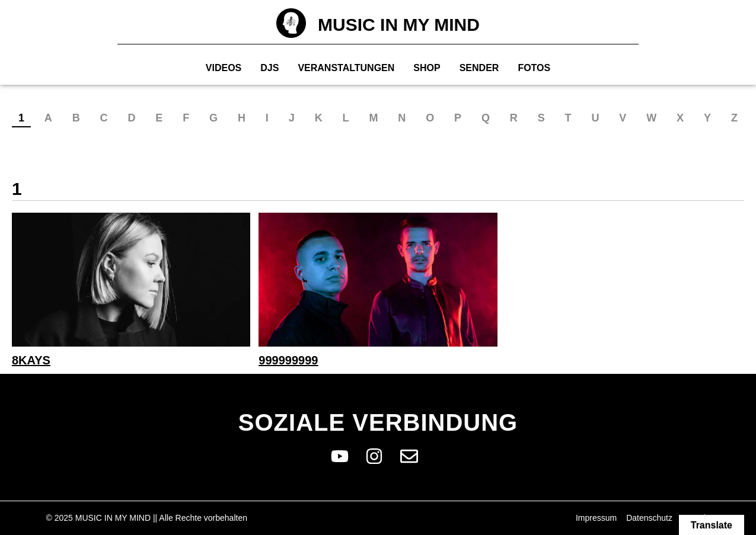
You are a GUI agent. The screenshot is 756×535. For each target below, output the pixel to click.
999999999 (288, 360)
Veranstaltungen (346, 68)
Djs (269, 68)
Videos (223, 68)
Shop (426, 68)
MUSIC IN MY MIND (399, 24)
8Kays (31, 360)
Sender (479, 68)
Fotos (534, 68)
